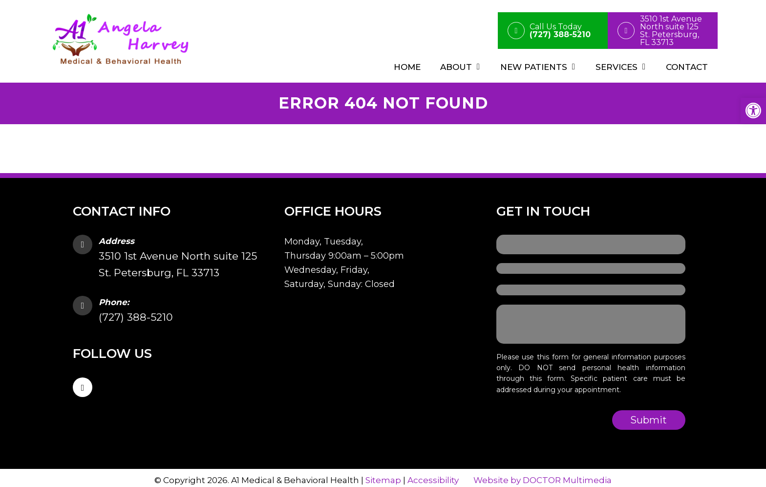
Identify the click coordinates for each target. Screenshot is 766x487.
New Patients (533, 67)
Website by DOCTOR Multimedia (542, 480)
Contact (687, 67)
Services (617, 67)
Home (407, 67)
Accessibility (433, 480)
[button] (753, 110)
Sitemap (383, 480)
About (456, 67)
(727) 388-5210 (136, 317)
